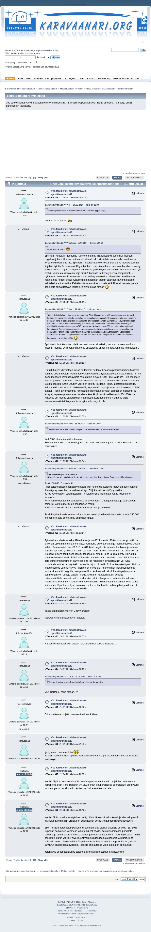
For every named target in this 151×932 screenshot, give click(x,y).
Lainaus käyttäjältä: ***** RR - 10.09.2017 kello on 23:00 (72, 205)
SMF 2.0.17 (63, 902)
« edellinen (128, 173)
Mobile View (91, 911)
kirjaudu (40, 50)
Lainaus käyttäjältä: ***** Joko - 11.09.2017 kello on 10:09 (73, 309)
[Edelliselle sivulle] (22, 177)
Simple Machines (88, 902)
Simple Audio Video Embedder (71, 911)
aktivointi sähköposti (20, 53)
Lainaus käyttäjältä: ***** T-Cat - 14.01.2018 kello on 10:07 (73, 676)
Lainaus (140, 193)
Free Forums (82, 908)
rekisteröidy (53, 50)
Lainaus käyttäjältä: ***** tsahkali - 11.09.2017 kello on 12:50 (74, 468)
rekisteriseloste (75, 4)
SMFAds (70, 908)
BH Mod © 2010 (77, 920)
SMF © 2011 (74, 902)
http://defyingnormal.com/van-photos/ (65, 617)
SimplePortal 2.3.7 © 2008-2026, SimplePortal (77, 905)
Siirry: (117, 879)
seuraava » (139, 173)
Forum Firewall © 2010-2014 (83, 914)
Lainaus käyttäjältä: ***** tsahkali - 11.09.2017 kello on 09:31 (74, 243)
